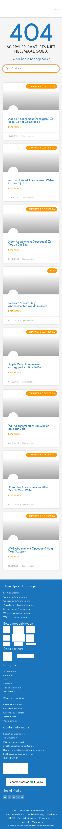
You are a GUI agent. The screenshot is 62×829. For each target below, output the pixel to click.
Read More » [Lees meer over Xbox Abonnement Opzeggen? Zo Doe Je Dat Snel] (14, 250)
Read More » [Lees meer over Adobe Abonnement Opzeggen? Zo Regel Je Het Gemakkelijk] (14, 127)
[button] (55, 8)
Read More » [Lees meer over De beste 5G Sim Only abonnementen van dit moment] (14, 311)
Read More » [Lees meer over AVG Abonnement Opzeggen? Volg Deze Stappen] (14, 557)
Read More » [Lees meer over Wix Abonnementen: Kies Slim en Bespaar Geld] (14, 434)
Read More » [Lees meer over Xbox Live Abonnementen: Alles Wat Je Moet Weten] (14, 495)
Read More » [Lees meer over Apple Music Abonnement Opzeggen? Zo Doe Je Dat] (14, 372)
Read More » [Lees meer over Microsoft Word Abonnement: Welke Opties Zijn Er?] (14, 188)
